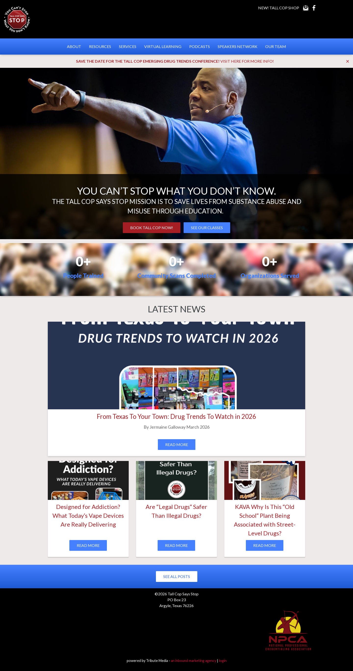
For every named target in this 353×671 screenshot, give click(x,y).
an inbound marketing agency (193, 661)
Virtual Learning (162, 46)
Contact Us (306, 8)
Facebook (314, 8)
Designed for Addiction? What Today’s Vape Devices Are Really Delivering (88, 515)
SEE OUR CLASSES (207, 227)
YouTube (324, 8)
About (74, 46)
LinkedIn (333, 8)
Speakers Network (237, 46)
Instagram (343, 8)
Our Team (275, 46)
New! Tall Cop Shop (278, 7)
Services (127, 46)
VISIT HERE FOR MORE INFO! (247, 61)
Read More (176, 444)
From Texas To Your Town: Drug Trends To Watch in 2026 (176, 416)
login (223, 661)
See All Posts (176, 576)
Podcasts (199, 46)
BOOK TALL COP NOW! (151, 227)
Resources (100, 46)
